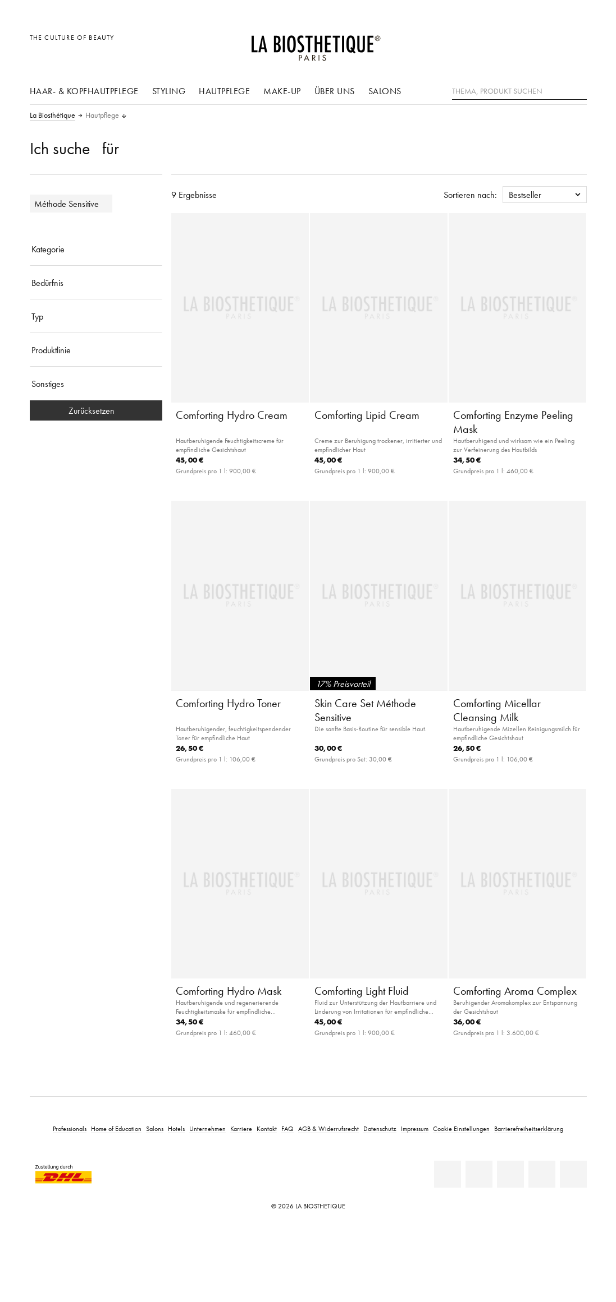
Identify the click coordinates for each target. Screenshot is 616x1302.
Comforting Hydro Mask (228, 991)
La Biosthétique (52, 115)
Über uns (334, 90)
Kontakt (267, 1128)
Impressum (414, 1128)
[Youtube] (510, 1174)
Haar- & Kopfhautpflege (84, 90)
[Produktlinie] (96, 350)
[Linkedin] (447, 1174)
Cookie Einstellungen (461, 1128)
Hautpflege (224, 90)
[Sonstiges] (96, 383)
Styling (169, 90)
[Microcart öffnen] (575, 43)
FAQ (287, 1128)
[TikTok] (573, 1174)
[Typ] (96, 316)
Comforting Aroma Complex (515, 991)
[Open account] (549, 43)
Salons (384, 90)
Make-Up (282, 90)
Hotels (176, 1128)
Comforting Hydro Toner (228, 703)
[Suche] (578, 90)
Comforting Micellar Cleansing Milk (497, 710)
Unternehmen (207, 1128)
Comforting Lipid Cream (366, 415)
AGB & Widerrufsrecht (328, 1128)
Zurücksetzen (96, 410)
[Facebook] (479, 1174)
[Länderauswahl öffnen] (524, 43)
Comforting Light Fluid (361, 991)
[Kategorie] (96, 249)
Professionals (69, 1128)
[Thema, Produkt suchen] (519, 91)
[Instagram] (541, 1174)
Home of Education (116, 1128)
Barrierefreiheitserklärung (528, 1128)
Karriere (241, 1128)
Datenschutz (379, 1128)
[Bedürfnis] (96, 282)
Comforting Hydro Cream (232, 415)
